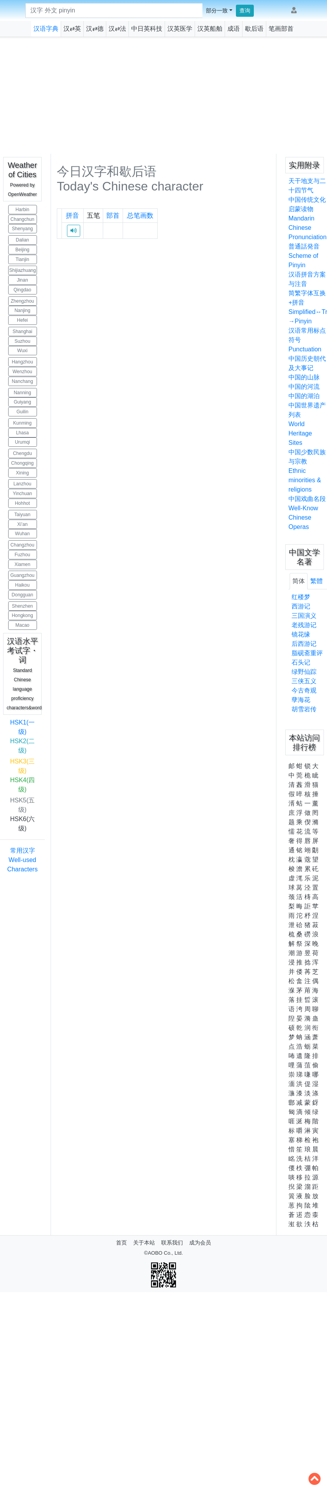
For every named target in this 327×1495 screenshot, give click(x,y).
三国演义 (304, 615)
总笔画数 (140, 215)
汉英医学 (179, 28)
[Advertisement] (163, 95)
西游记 (301, 606)
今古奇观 (304, 690)
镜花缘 (301, 634)
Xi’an (22, 524)
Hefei (22, 320)
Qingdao (22, 290)
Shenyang (22, 228)
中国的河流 (304, 386)
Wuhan (22, 533)
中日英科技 (146, 28)
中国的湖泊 (304, 396)
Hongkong (22, 615)
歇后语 (254, 28)
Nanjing (22, 310)
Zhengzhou (22, 301)
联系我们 (172, 1242)
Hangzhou (22, 362)
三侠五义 (304, 681)
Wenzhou (22, 371)
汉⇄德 (95, 28)
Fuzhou (22, 554)
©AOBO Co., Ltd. (163, 1253)
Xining (22, 473)
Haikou (22, 585)
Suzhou (22, 341)
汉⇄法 (117, 28)
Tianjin (22, 259)
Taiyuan (22, 514)
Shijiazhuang (22, 270)
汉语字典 (45, 28)
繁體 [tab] (316, 581)
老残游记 (304, 625)
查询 (244, 10)
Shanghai (22, 331)
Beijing (22, 249)
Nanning (22, 392)
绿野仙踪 (304, 671)
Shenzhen (22, 606)
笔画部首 (281, 28)
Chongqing (22, 463)
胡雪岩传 (304, 709)
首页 (121, 1242)
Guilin (22, 411)
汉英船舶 (209, 28)
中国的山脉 (304, 377)
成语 (233, 28)
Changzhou (22, 545)
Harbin (22, 209)
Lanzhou (22, 484)
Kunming (22, 423)
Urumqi (22, 442)
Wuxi (22, 350)
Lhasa (22, 432)
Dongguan (22, 595)
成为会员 (200, 1242)
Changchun (22, 219)
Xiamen (22, 564)
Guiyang (22, 402)
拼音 (72, 215)
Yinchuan (22, 493)
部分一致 (217, 10)
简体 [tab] (298, 581)
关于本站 (144, 1242)
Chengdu (22, 453)
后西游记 (304, 643)
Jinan (22, 280)
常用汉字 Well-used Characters (22, 860)
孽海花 (301, 699)
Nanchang (22, 381)
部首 (113, 215)
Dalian (22, 240)
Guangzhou (22, 575)
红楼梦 (301, 597)
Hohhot (22, 503)
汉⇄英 (72, 28)
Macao (22, 625)
